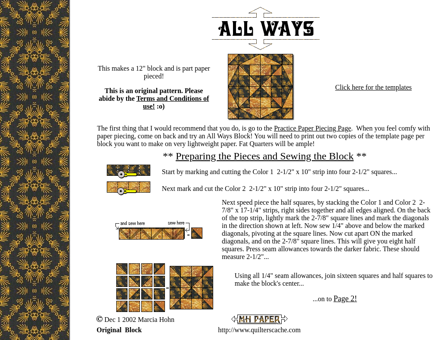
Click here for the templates (373, 87)
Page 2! (345, 298)
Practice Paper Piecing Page (312, 128)
